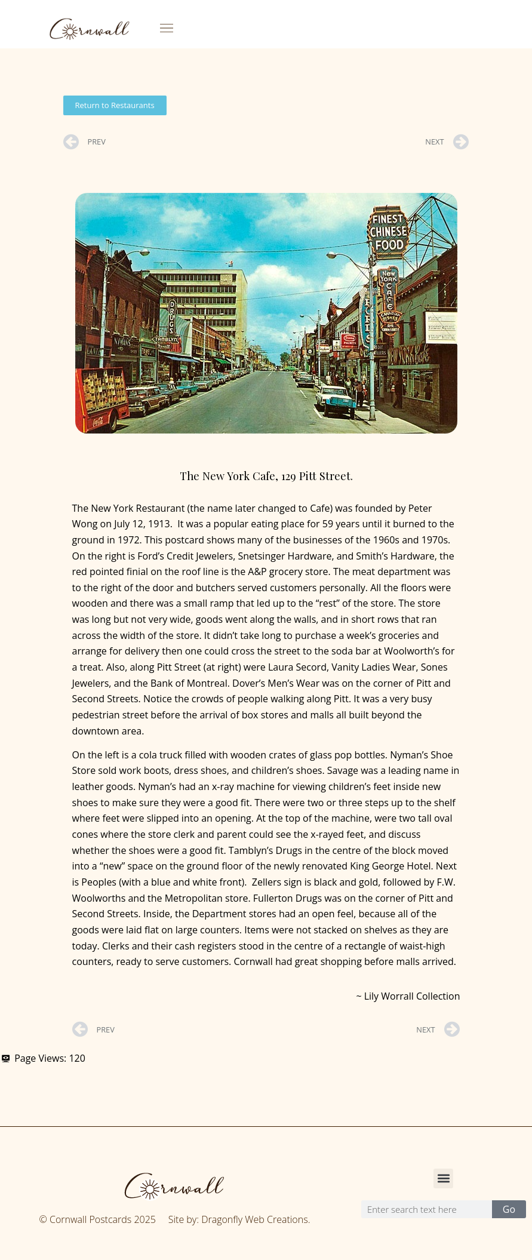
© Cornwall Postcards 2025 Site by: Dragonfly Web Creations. (174, 1219)
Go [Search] (509, 1209)
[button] (167, 28)
